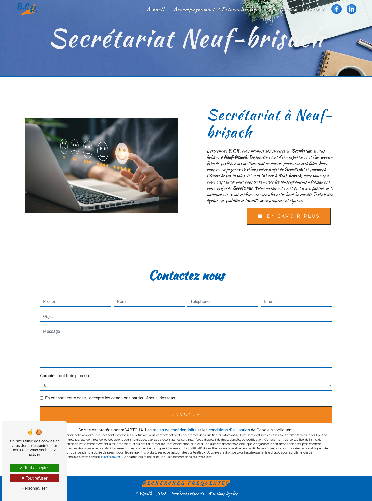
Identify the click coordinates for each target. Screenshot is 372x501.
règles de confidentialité (175, 429)
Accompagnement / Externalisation (216, 9)
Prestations (282, 9)
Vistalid (145, 494)
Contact (315, 9)
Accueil (156, 9)
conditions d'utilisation (229, 429)
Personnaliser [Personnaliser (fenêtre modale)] (34, 488)
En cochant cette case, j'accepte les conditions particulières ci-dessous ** (112, 397)
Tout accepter (34, 468)
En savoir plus (289, 216)
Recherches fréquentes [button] (186, 483)
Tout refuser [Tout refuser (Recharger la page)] (34, 478)
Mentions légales (222, 494)
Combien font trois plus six (64, 375)
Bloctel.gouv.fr (111, 457)
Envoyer (186, 414)
